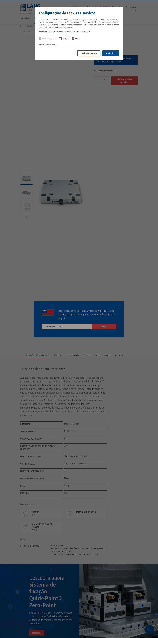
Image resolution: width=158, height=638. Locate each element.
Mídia (75, 38)
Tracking (63, 38)
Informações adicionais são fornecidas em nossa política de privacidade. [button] (65, 32)
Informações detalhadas (47, 45)
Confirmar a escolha (89, 53)
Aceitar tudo (111, 53)
